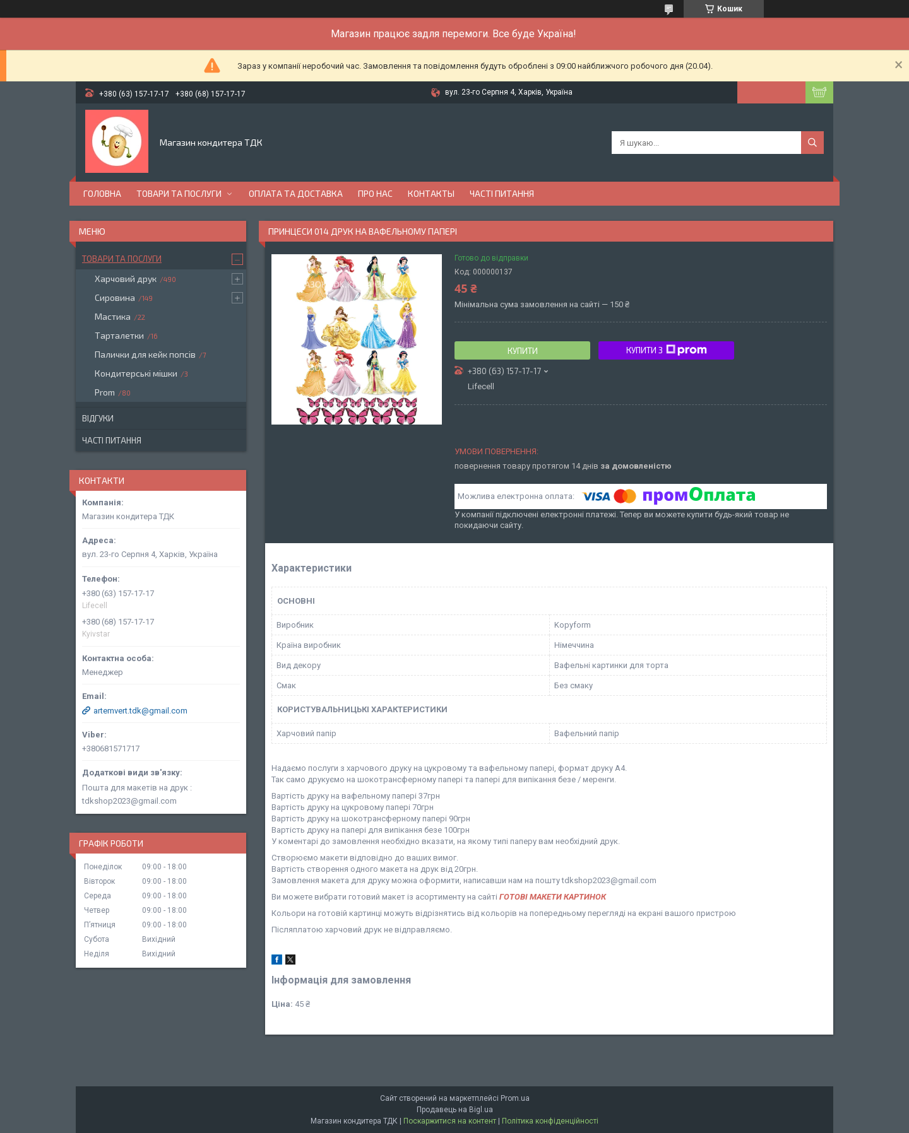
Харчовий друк (126, 278)
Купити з (666, 350)
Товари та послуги (179, 193)
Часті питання (502, 193)
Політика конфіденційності (550, 1121)
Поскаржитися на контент (449, 1121)
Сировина (115, 297)
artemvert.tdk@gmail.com (140, 710)
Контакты (431, 193)
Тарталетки (119, 335)
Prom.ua (515, 1098)
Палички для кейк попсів (145, 354)
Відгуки (98, 418)
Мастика (113, 316)
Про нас (375, 193)
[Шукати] (812, 142)
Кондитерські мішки (136, 373)
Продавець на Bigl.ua (455, 1109)
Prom (105, 392)
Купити (523, 351)
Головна (102, 193)
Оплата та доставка (296, 193)
